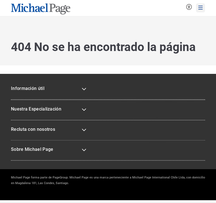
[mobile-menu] (200, 7)
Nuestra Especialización (36, 109)
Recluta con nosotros (33, 129)
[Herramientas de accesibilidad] (189, 7)
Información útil (27, 88)
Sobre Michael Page (32, 149)
